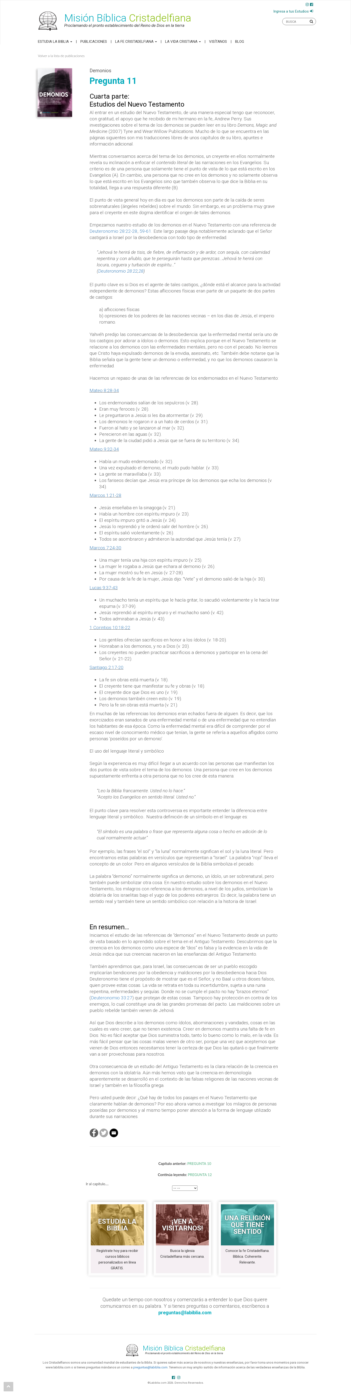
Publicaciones (93, 41)
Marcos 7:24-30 (105, 548)
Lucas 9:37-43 (104, 587)
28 (141, 271)
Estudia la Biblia (55, 41)
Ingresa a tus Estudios (291, 11)
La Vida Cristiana (183, 41)
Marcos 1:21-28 (105, 495)
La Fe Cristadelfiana (136, 41)
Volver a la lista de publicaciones (61, 56)
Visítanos (218, 41)
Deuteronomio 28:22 (118, 271)
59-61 (145, 231)
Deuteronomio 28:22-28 (113, 231)
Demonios (100, 70)
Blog (239, 41)
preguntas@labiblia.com (150, 1367)
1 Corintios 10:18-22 (110, 627)
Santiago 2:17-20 (107, 667)
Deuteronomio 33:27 (111, 998)
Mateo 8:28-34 (104, 390)
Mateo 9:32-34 (104, 449)
